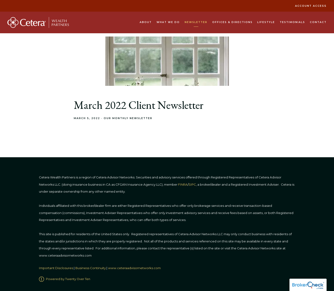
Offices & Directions (232, 22)
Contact (318, 22)
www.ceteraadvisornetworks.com (134, 268)
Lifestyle (266, 22)
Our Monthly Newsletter (128, 118)
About (146, 22)
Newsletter (196, 22)
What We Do (168, 22)
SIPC (192, 184)
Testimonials (292, 22)
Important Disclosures (56, 268)
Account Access (311, 5)
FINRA (183, 184)
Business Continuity (90, 268)
